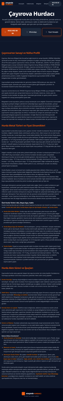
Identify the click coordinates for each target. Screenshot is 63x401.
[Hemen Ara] (54, 3)
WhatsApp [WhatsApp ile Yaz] (31, 32)
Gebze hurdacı (30, 119)
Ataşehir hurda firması (21, 74)
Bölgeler (38, 4)
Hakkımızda (30, 4)
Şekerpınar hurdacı (10, 319)
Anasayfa (21, 4)
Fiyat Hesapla (51, 32)
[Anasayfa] (10, 3)
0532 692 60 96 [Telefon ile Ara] (11, 32)
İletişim (46, 4)
